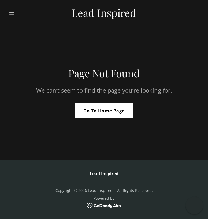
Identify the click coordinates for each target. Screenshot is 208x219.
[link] (104, 15)
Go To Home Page (103, 111)
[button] (21, 12)
